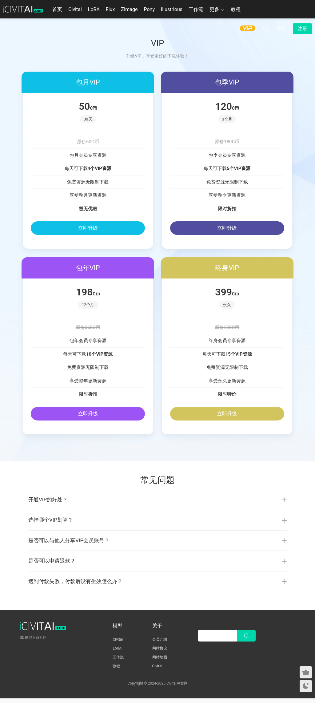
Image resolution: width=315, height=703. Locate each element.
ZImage (129, 9)
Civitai (75, 9)
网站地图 (159, 662)
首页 (57, 9)
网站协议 (159, 653)
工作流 (196, 9)
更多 (214, 9)
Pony (149, 9)
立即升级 (88, 228)
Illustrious (171, 9)
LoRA (94, 9)
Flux (110, 9)
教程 (236, 9)
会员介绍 (159, 644)
